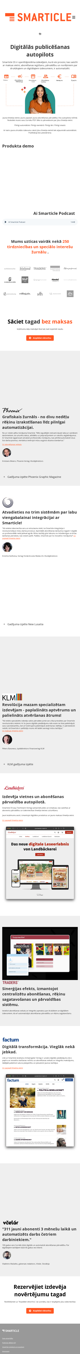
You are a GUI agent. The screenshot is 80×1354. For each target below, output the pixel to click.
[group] (40, 222)
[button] (5, 222)
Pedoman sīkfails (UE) (9, 1343)
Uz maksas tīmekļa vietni (12, 731)
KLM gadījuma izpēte (20, 764)
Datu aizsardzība (7, 1338)
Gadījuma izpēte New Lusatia (25, 624)
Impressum (5, 1351)
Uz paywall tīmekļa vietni (12, 820)
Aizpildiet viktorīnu (40, 338)
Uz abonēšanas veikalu (12, 444)
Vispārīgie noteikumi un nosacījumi (13, 1347)
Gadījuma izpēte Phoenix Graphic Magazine (34, 477)
